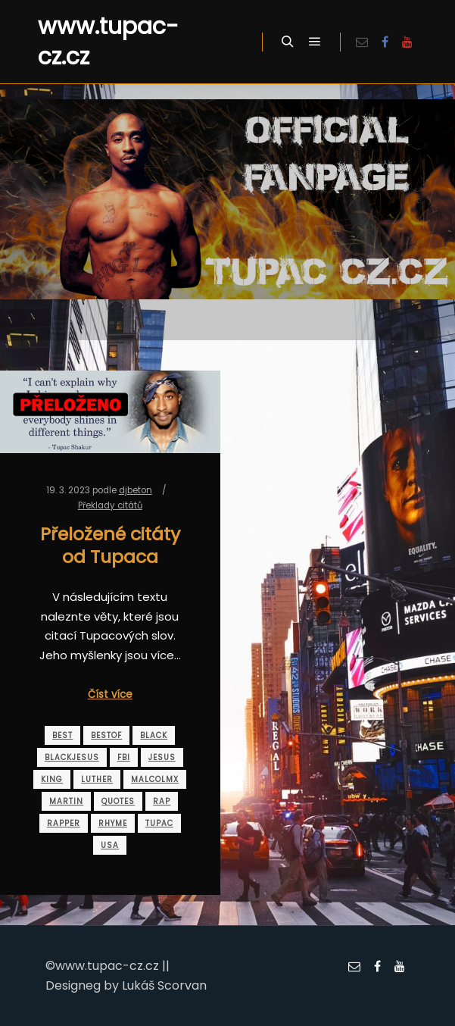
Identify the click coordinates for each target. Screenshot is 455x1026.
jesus (162, 757)
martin (66, 801)
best (62, 735)
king (52, 779)
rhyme (112, 823)
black (153, 735)
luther (97, 779)
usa (110, 845)
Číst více (110, 694)
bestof (106, 735)
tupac (159, 823)
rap (161, 801)
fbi (123, 757)
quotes (118, 801)
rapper (63, 823)
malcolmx (155, 779)
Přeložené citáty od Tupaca (110, 545)
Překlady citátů (110, 505)
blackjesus (72, 757)
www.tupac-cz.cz (108, 42)
